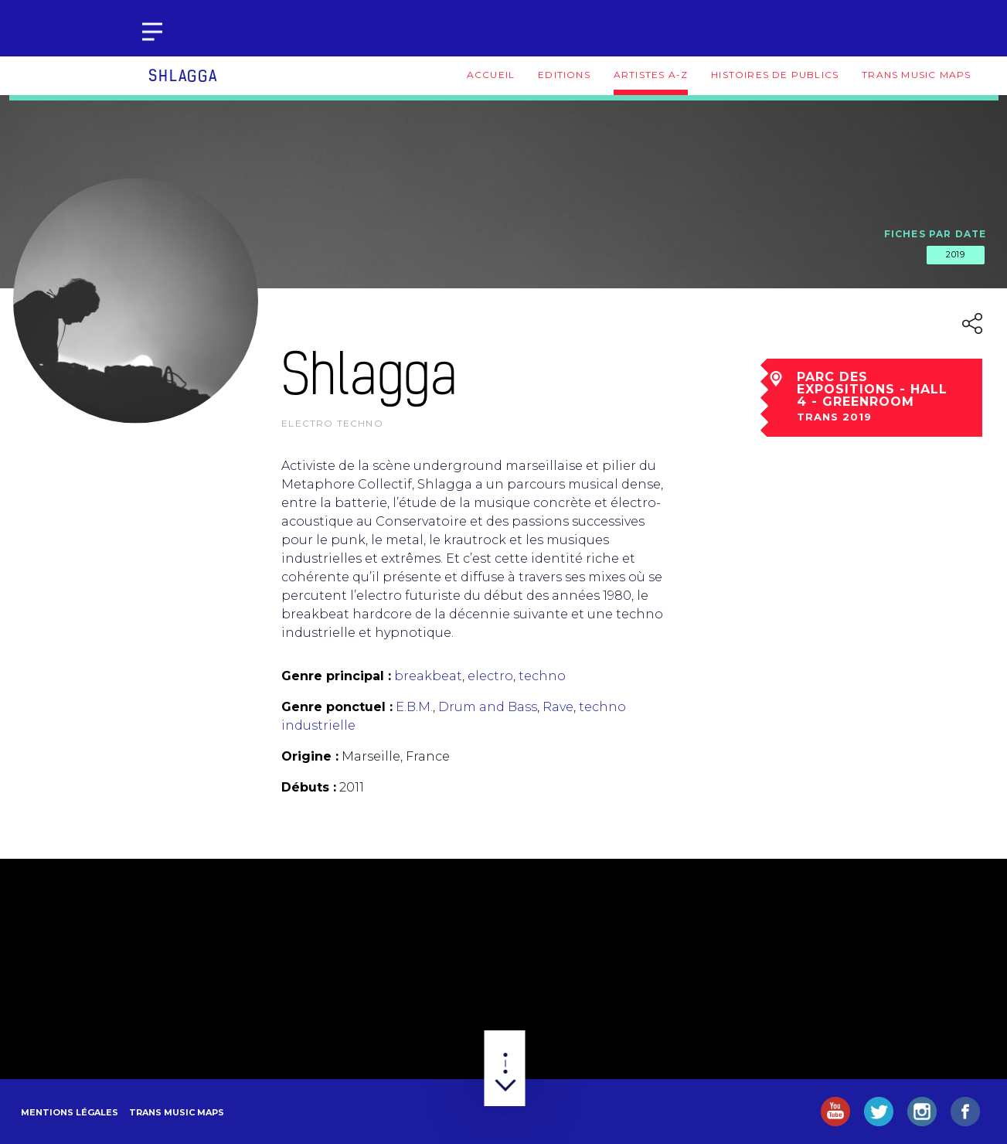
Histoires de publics (775, 74)
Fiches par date (935, 234)
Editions (564, 74)
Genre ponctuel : (337, 707)
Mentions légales (69, 1112)
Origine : (310, 756)
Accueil (491, 74)
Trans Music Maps (916, 74)
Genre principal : (336, 676)
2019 (955, 254)
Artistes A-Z (651, 74)
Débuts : (308, 787)
